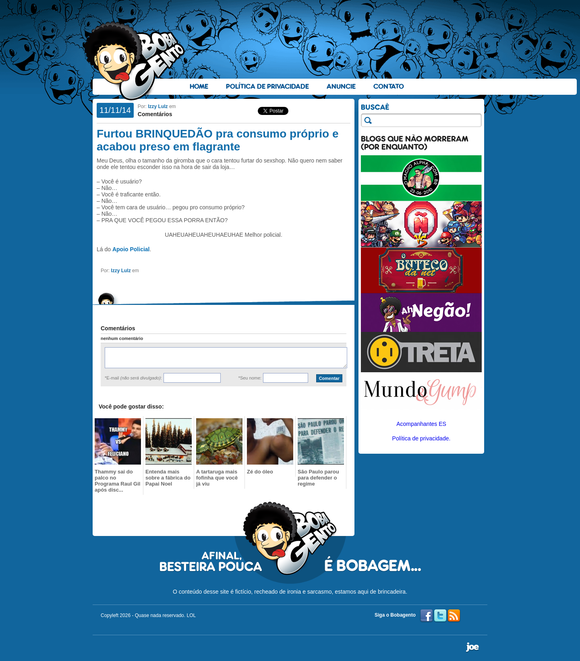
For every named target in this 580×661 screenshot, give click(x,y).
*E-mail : (133, 377)
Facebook (426, 616)
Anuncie (341, 86)
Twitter (440, 616)
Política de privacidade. (421, 438)
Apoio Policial (131, 249)
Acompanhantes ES (421, 424)
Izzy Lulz (158, 106)
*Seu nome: (249, 377)
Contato (388, 86)
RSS (454, 616)
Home (199, 86)
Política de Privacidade (267, 86)
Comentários (155, 114)
